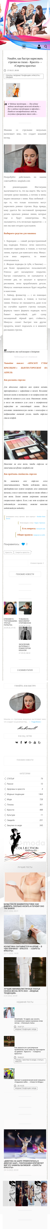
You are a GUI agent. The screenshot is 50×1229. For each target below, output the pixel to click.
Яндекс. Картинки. (39, 523)
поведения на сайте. (39, 535)
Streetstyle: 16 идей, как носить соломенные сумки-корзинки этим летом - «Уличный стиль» (28, 1023)
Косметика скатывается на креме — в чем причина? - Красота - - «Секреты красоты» (23, 950)
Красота (35, 75)
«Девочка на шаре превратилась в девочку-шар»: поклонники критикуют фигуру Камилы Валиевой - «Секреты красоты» (24, 1166)
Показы (9, 75)
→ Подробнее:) (34, 724)
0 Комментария (25, 672)
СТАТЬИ (40, 1061)
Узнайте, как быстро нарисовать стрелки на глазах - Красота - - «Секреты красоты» (25, 62)
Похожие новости (25, 574)
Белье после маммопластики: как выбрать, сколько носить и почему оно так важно (24, 908)
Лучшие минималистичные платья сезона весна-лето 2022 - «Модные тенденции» (22, 992)
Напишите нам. (40, 529)
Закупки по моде (29, 1061)
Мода (34, 1031)
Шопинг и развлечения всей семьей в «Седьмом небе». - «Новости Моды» (29, 1083)
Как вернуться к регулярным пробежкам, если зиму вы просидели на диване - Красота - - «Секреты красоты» (29, 1052)
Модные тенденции (22, 75)
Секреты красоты (22, 552)
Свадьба (9, 77)
